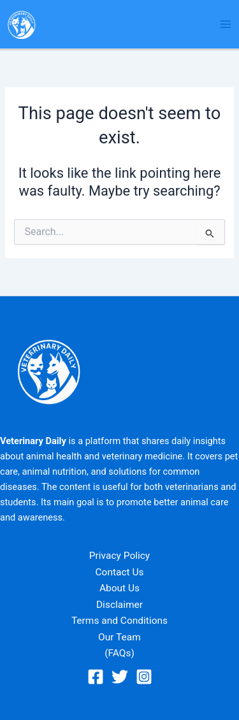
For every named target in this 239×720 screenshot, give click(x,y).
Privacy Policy (119, 555)
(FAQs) (119, 653)
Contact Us (119, 572)
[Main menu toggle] (225, 24)
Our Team (119, 637)
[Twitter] (120, 676)
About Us (119, 588)
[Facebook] (95, 676)
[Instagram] (144, 676)
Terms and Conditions (119, 620)
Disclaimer (119, 604)
